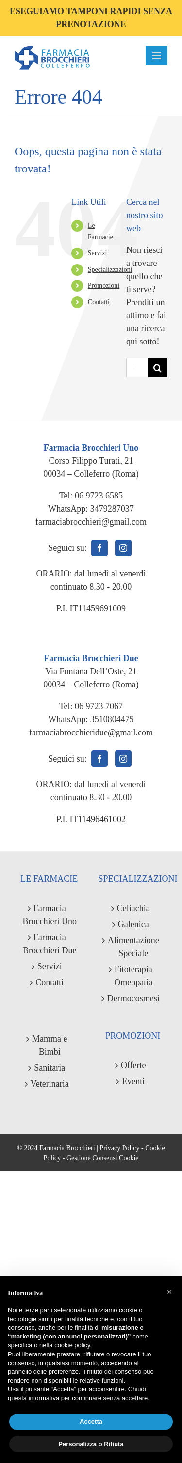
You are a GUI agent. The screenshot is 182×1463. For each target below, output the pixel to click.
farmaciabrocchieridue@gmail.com (91, 732)
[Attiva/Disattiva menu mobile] (156, 55)
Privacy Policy (119, 1148)
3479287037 (112, 509)
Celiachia (133, 908)
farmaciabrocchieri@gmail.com (91, 522)
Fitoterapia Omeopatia (133, 976)
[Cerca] (157, 367)
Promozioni (103, 285)
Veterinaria (50, 1084)
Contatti (99, 302)
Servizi (97, 253)
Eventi (133, 1081)
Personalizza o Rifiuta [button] (90, 1443)
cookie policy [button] (72, 1345)
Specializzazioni (110, 269)
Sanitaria (49, 1068)
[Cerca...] (137, 367)
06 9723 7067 (99, 706)
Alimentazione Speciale (133, 946)
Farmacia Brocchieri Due (49, 944)
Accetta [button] (91, 1421)
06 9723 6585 (99, 495)
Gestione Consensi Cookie (102, 1158)
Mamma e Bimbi (49, 1045)
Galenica (133, 924)
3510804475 (112, 719)
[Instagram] (123, 548)
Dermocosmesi (133, 998)
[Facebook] (99, 548)
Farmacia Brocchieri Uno (50, 914)
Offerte (133, 1065)
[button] (169, 1292)
